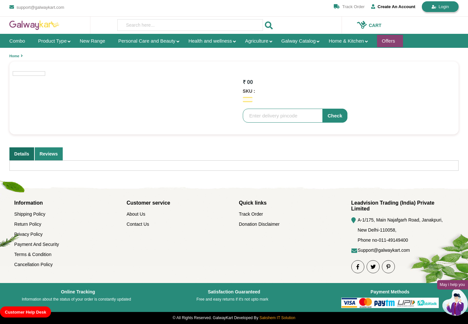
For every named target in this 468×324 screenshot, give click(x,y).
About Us (135, 214)
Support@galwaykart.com (384, 250)
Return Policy (27, 224)
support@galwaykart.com (40, 7)
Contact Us (137, 224)
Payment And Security (36, 244)
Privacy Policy (28, 234)
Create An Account (393, 6)
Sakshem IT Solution (277, 318)
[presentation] (190, 25)
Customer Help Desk (25, 312)
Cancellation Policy (33, 264)
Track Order (353, 6)
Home (14, 56)
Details (21, 153)
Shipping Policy (30, 214)
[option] (151, 61)
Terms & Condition (32, 254)
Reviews (49, 153)
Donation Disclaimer (259, 224)
